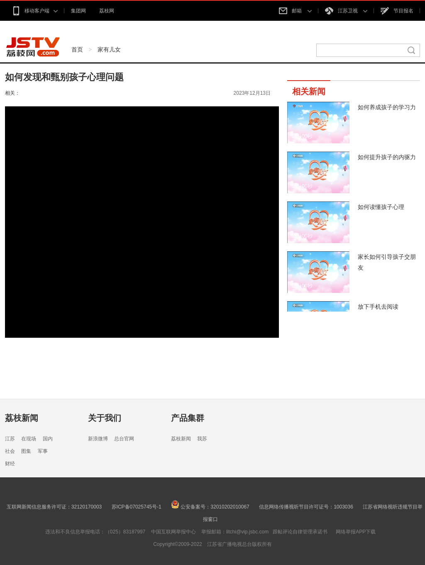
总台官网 (124, 439)
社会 (10, 451)
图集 (26, 451)
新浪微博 (98, 439)
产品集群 (187, 418)
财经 (10, 464)
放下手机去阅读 (378, 306)
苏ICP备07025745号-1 (136, 507)
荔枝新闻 (21, 418)
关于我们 (104, 418)
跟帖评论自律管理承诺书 (300, 532)
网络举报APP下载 (356, 532)
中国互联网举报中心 (173, 532)
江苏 (10, 439)
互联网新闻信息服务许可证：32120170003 (54, 507)
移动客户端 (35, 10)
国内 (48, 439)
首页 (77, 49)
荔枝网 (106, 11)
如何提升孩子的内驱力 (387, 157)
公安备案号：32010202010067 (210, 507)
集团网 (78, 11)
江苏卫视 (346, 10)
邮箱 (295, 10)
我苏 (202, 439)
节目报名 (397, 10)
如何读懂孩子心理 (381, 207)
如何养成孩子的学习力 (387, 107)
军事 (43, 451)
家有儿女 (109, 49)
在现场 (28, 439)
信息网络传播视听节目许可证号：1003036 (306, 507)
